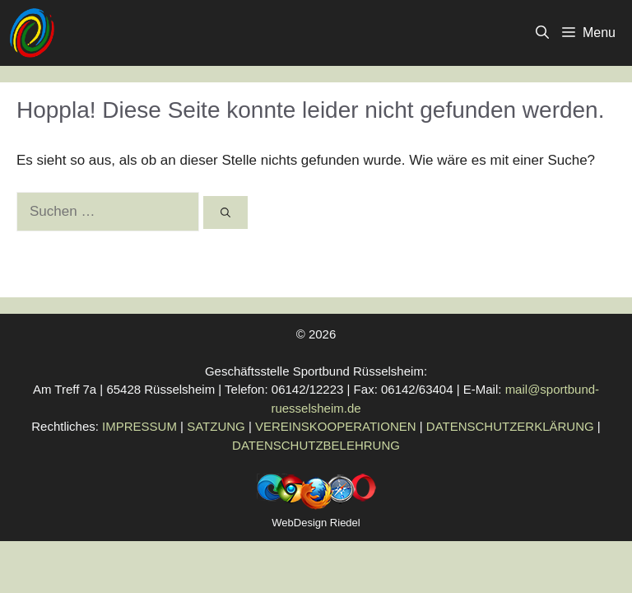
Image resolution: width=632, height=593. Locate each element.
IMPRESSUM (139, 426)
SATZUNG (216, 426)
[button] (542, 33)
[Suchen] (225, 212)
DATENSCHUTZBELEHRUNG (316, 445)
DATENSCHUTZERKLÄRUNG (510, 426)
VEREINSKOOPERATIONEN (335, 426)
